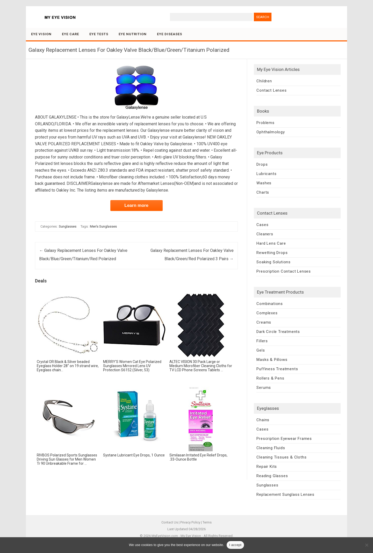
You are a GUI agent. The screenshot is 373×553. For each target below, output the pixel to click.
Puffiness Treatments (277, 369)
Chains (262, 420)
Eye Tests (98, 34)
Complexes (266, 313)
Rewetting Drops (272, 252)
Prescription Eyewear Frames (284, 438)
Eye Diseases (169, 34)
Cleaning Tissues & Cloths (281, 457)
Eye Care (70, 34)
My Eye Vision (191, 536)
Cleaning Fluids (270, 448)
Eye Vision (41, 34)
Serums (263, 387)
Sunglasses (67, 226)
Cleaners (264, 234)
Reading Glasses (272, 476)
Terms (207, 522)
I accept (235, 545)
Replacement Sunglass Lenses (285, 494)
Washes (263, 183)
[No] (366, 545)
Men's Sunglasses (103, 226)
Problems (265, 122)
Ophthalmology (270, 132)
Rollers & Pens (270, 378)
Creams (263, 322)
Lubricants (266, 173)
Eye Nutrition (133, 34)
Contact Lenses (271, 90)
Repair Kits (266, 466)
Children (264, 81)
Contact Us (169, 522)
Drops (262, 164)
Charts (262, 192)
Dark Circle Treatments (278, 331)
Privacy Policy (190, 522)
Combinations (269, 303)
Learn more (136, 205)
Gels (260, 350)
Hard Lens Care (271, 243)
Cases (262, 224)
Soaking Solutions (273, 262)
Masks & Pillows (271, 359)
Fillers (262, 341)
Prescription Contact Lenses (283, 271)
